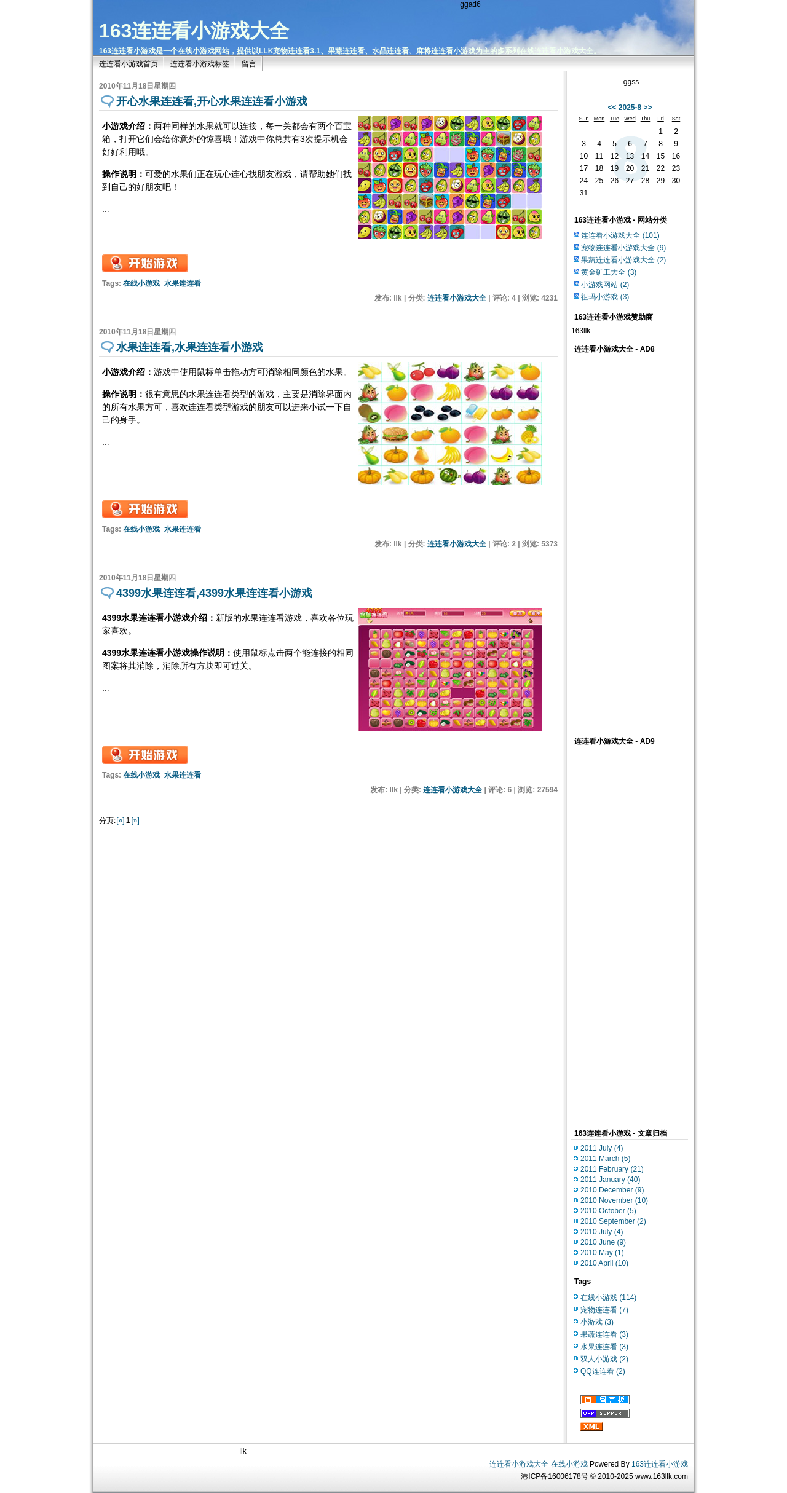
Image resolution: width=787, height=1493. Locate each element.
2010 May (602, 1252)
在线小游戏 (141, 283)
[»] (135, 820)
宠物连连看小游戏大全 (623, 247)
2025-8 (630, 107)
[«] (120, 820)
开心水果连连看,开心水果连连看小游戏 (211, 101)
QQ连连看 (602, 1371)
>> (648, 107)
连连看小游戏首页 (128, 64)
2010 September (613, 1221)
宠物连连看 (604, 1310)
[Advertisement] (415, 85)
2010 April (604, 1263)
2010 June (603, 1242)
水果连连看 (182, 283)
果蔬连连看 (604, 1334)
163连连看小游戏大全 (194, 31)
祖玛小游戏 (605, 297)
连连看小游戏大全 (456, 298)
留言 (249, 64)
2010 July (601, 1231)
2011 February (612, 1169)
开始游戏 (145, 263)
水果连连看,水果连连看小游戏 (189, 347)
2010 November (614, 1200)
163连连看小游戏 (659, 1464)
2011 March (605, 1158)
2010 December (612, 1190)
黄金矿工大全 (608, 272)
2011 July (601, 1148)
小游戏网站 (605, 284)
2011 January (610, 1179)
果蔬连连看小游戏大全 (623, 260)
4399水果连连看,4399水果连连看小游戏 (214, 593)
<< (611, 107)
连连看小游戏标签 (199, 64)
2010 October (608, 1211)
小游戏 (597, 1322)
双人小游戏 (604, 1359)
